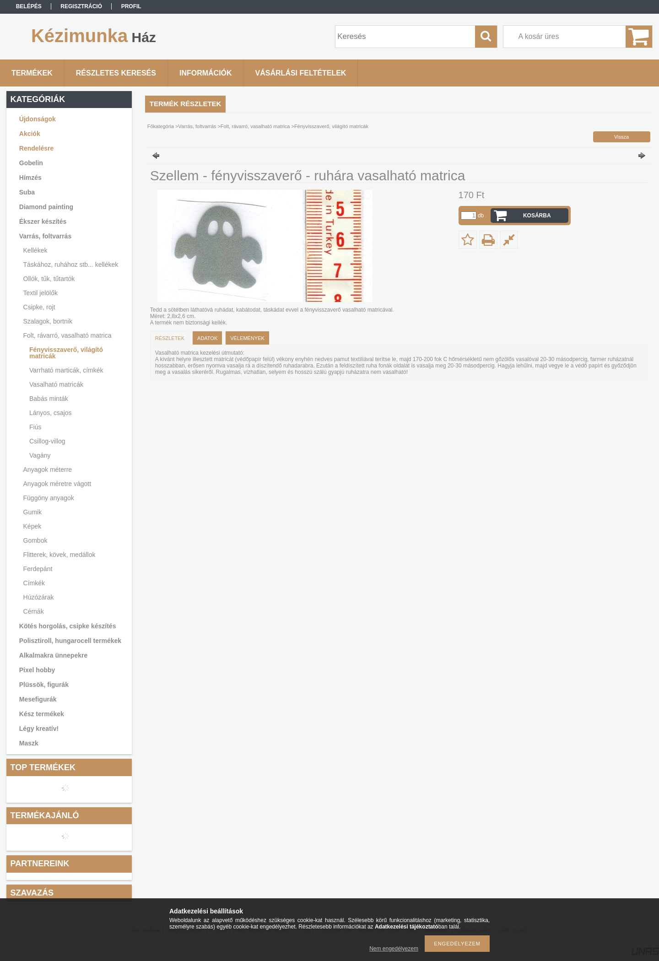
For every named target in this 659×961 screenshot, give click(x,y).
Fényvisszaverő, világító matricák (66, 353)
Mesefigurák (38, 699)
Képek (32, 526)
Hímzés (30, 177)
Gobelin (31, 163)
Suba (27, 192)
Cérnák (33, 611)
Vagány (39, 455)
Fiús (35, 427)
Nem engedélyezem (393, 948)
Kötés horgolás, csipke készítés (67, 626)
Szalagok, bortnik (47, 321)
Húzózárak (38, 597)
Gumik (32, 512)
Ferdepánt (38, 568)
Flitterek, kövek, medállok (59, 554)
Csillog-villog (47, 441)
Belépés (29, 6)
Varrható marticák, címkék (66, 370)
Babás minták (48, 398)
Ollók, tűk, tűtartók (49, 278)
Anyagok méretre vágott (57, 483)
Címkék (34, 583)
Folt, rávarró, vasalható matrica (67, 335)
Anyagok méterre (47, 469)
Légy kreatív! (39, 728)
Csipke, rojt (39, 307)
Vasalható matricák (56, 384)
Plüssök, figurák (44, 684)
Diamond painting (46, 207)
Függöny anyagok (48, 498)
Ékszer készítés (43, 221)
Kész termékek (41, 714)
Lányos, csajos (50, 412)
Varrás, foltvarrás (45, 236)
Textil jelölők (40, 293)
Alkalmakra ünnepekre (53, 655)
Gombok (35, 540)
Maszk (28, 743)
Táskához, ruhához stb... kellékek (71, 264)
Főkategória (160, 126)
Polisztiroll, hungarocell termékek (70, 640)
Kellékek (35, 250)
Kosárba (537, 215)
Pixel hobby (37, 670)
